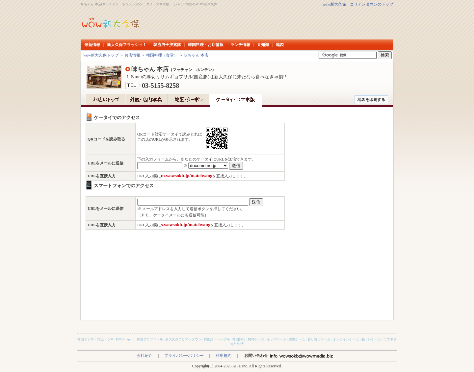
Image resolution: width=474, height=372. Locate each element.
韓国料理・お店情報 (206, 45)
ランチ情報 (240, 45)
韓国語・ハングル (217, 339)
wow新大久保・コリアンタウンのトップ (358, 4)
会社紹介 (144, 355)
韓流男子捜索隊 (167, 45)
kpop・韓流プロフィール (145, 339)
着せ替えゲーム (318, 339)
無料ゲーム (256, 339)
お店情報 (132, 55)
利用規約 (223, 355)
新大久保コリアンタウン (183, 339)
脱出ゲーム (297, 339)
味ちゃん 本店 (196, 55)
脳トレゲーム (371, 339)
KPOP (120, 339)
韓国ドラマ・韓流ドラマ (95, 339)
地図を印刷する (371, 99)
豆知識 (263, 45)
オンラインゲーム (346, 339)
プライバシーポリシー (184, 355)
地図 (280, 45)
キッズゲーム (276, 339)
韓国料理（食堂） (162, 55)
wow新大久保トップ (100, 55)
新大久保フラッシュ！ (126, 45)
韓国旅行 (239, 339)
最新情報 (92, 45)
